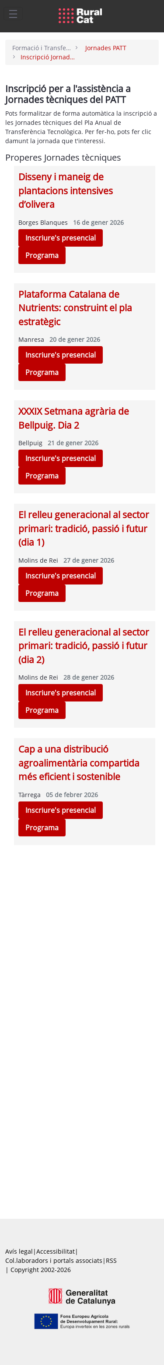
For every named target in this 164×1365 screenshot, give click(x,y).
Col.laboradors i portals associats (53, 1260)
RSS (111, 1260)
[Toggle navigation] (13, 13)
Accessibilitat (55, 1251)
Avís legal (19, 1251)
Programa (42, 255)
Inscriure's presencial (60, 238)
